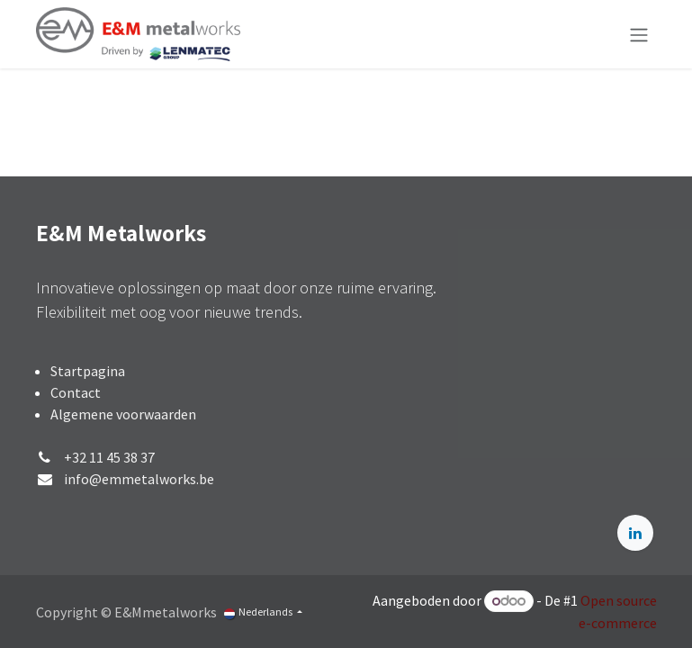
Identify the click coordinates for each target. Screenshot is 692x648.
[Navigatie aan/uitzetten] (639, 34)
